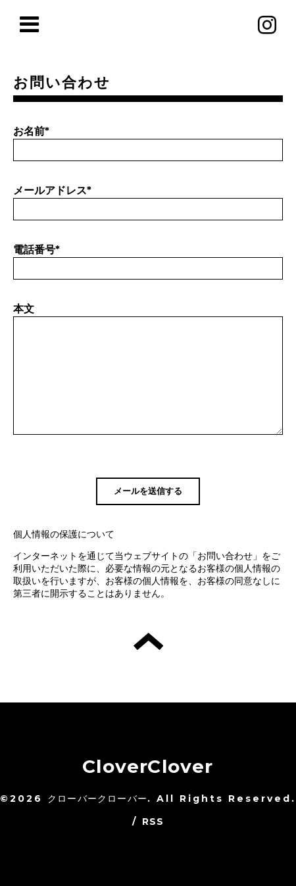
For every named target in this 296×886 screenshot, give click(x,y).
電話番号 (36, 249)
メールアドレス (52, 190)
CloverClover (147, 766)
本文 (23, 309)
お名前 (31, 131)
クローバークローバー (97, 798)
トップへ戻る (148, 641)
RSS (153, 821)
